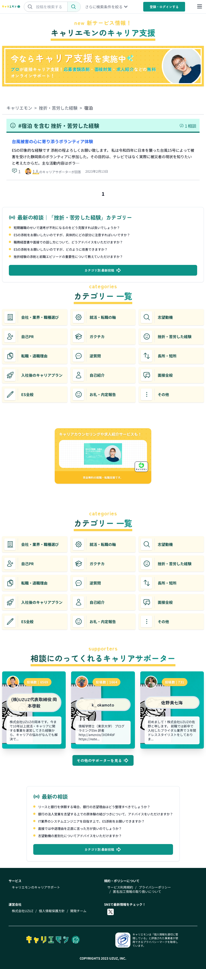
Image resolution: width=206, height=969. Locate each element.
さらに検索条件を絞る (106, 6)
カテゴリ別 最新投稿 (103, 270)
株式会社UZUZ (22, 911)
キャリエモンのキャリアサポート (36, 887)
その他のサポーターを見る (103, 760)
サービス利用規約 (120, 887)
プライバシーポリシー (155, 887)
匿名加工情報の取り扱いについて (137, 891)
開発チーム (78, 911)
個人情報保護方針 (52, 911)
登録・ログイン (164, 6)
